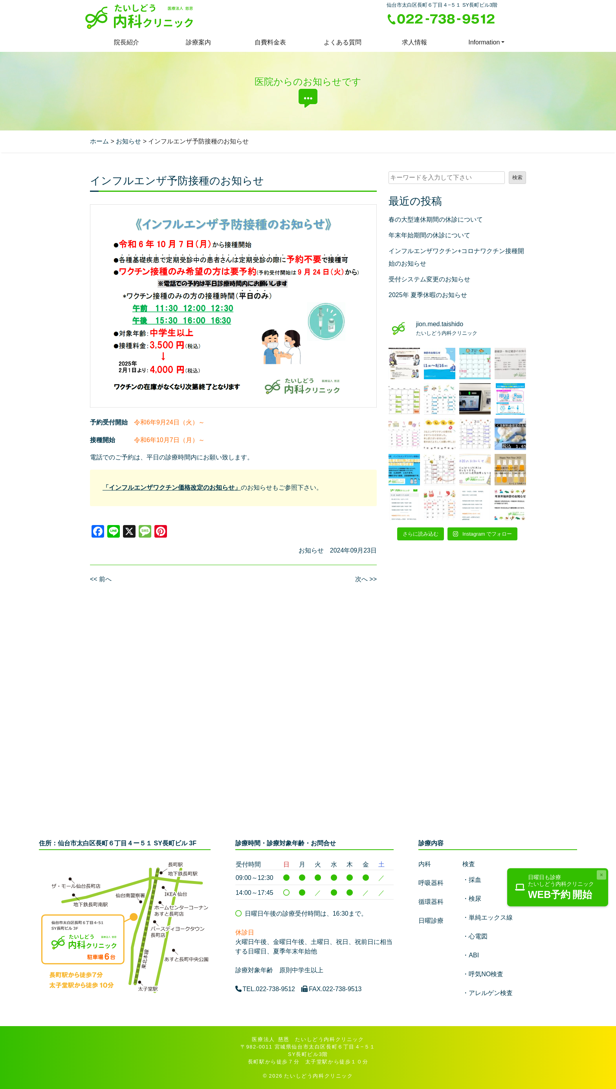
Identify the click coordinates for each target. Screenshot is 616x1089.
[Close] (601, 875)
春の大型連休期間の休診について (436, 219)
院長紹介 (126, 42)
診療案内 (198, 42)
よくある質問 (342, 42)
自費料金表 (270, 42)
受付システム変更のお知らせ (429, 279)
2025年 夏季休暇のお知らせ (428, 295)
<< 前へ (101, 579)
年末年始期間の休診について (429, 235)
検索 (517, 177)
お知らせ (311, 550)
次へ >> (366, 579)
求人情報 (414, 42)
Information (484, 42)
